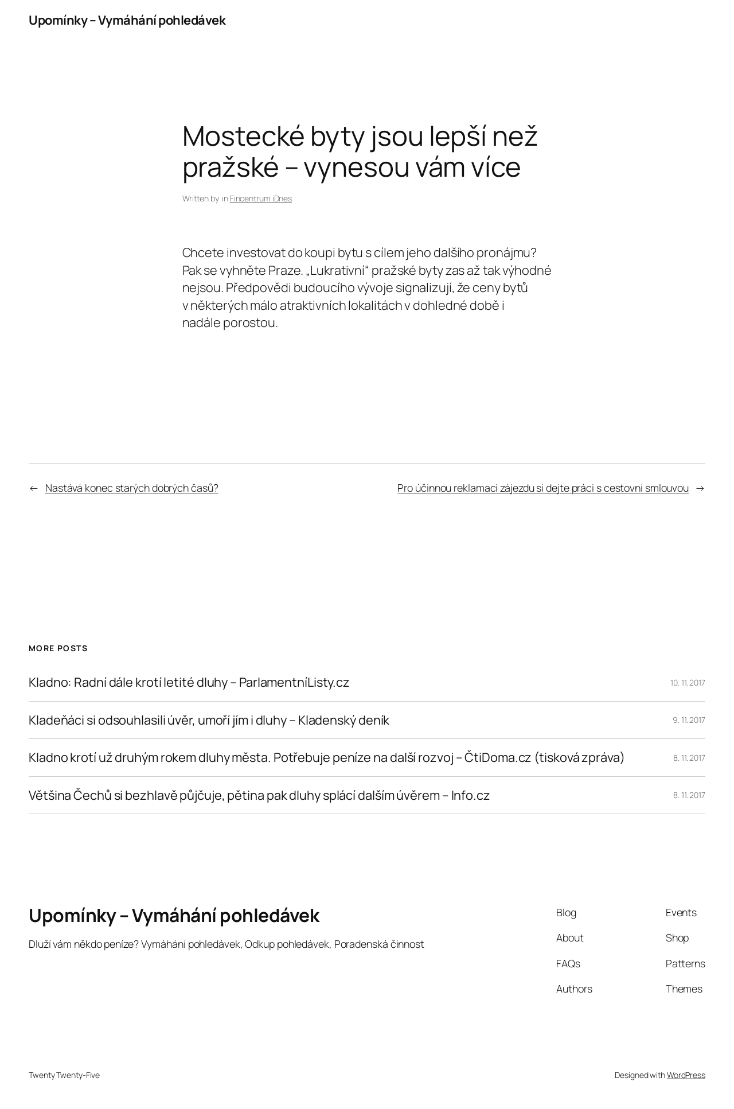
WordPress (686, 1074)
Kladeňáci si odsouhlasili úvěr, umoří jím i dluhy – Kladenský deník (209, 720)
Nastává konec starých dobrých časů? (131, 488)
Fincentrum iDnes (261, 198)
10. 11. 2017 (687, 682)
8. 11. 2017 (689, 757)
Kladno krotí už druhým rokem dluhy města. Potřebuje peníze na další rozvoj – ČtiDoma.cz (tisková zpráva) (327, 757)
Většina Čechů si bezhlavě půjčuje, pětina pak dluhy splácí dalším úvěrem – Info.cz (259, 795)
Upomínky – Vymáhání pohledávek (127, 20)
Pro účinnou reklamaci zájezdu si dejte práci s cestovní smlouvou (543, 488)
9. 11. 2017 (689, 719)
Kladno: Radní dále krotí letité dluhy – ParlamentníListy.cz (189, 682)
